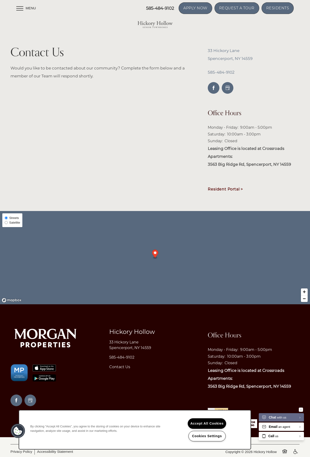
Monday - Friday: (223, 127)
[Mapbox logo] (11, 300)
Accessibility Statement (55, 452)
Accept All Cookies (207, 423)
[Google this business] (227, 88)
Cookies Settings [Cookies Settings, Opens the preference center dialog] (207, 436)
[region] (135, 430)
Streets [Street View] (12, 218)
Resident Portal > (225, 189)
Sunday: (215, 141)
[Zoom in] (304, 291)
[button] (195, 8)
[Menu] (26, 8)
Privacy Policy (21, 452)
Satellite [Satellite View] (12, 222)
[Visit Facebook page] (213, 88)
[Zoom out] (304, 298)
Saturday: (216, 134)
